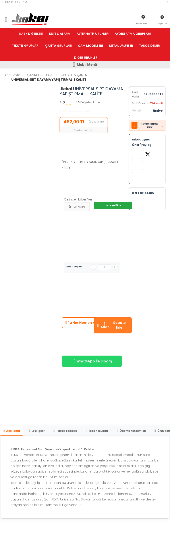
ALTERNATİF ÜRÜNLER (93, 33)
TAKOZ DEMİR (149, 45)
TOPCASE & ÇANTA (73, 75)
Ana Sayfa (12, 75)
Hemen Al (80, 322)
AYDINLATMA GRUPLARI (133, 33)
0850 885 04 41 (15, 2)
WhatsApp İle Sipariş (93, 361)
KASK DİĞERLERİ (31, 33)
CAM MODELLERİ (90, 45)
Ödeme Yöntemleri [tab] (131, 431)
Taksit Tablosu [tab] (65, 431)
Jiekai (66, 89)
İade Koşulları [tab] (97, 431)
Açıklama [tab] (12, 431)
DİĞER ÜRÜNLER (85, 57)
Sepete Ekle (111, 325)
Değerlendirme (88, 102)
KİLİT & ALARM (60, 33)
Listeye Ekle (112, 205)
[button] (162, 20)
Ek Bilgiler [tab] (36, 431)
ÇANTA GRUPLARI (58, 45)
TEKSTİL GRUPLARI (25, 45)
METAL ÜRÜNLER (121, 45)
